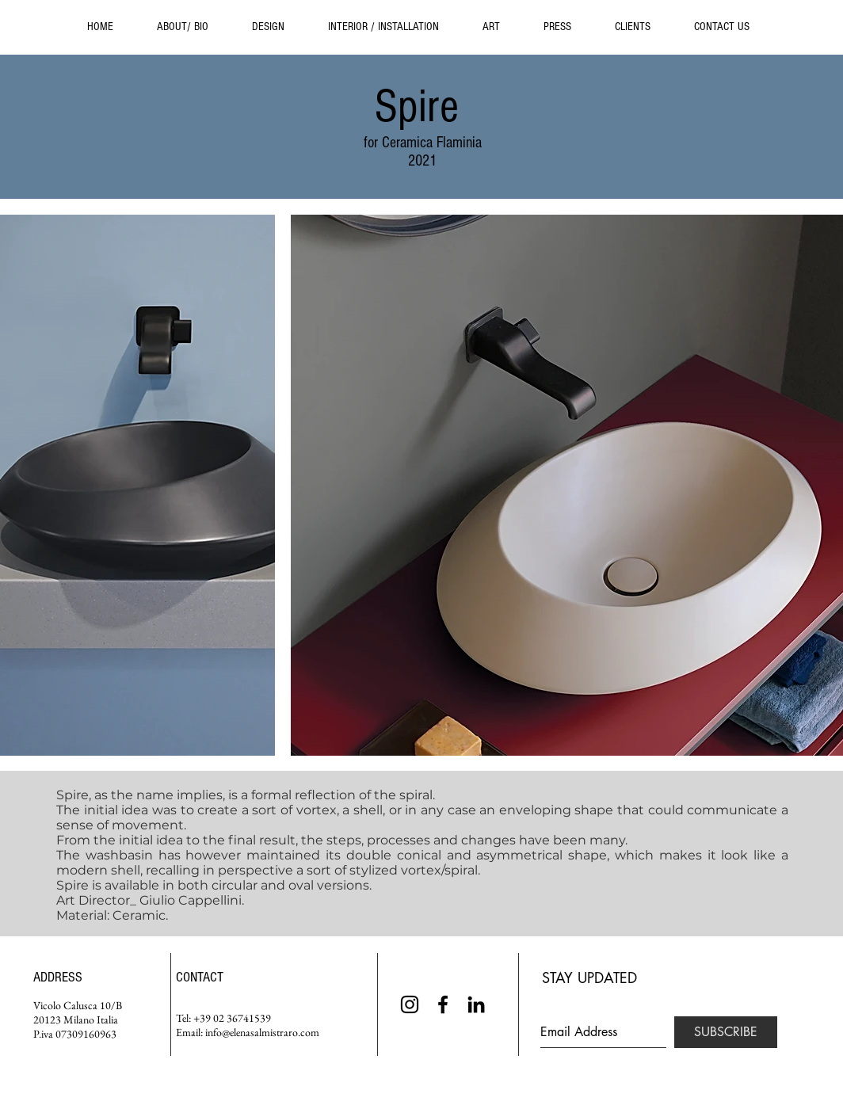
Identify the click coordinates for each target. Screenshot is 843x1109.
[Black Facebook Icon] (443, 1004)
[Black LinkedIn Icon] (476, 1004)
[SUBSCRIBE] (725, 1032)
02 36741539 (242, 1018)
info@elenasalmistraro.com (262, 1032)
